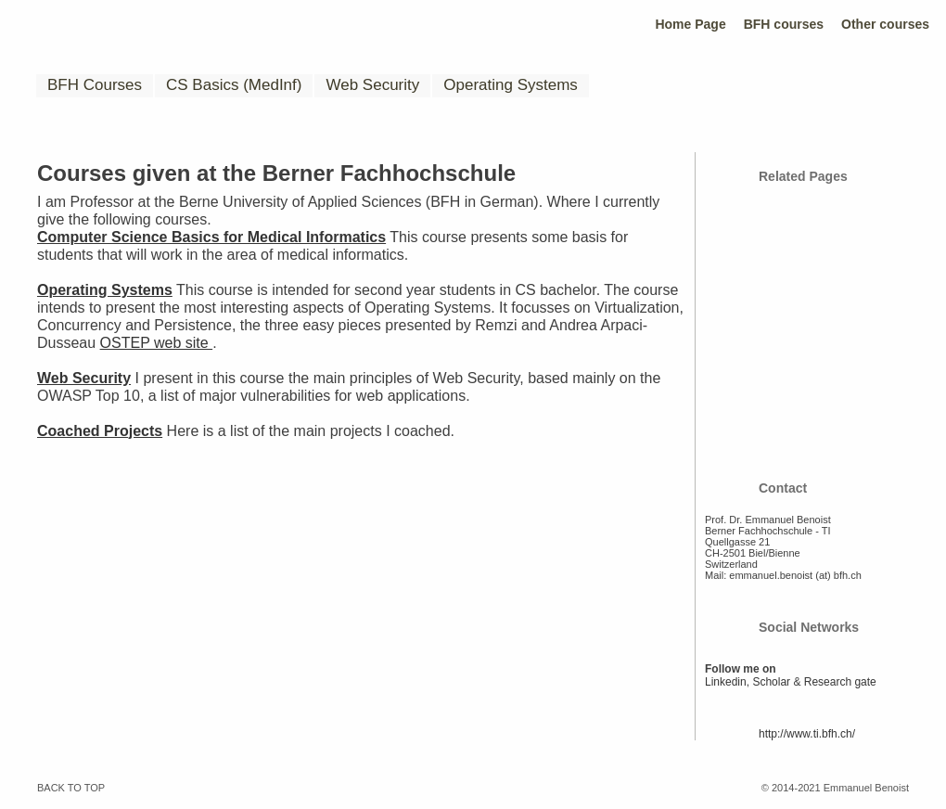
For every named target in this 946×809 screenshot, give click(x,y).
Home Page (690, 24)
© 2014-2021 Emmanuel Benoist (835, 787)
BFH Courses (94, 85)
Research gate (840, 681)
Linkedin (726, 681)
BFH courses (784, 24)
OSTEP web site (156, 343)
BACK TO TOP (71, 787)
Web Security (372, 85)
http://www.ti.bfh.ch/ (807, 733)
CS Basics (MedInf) (233, 85)
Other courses (885, 24)
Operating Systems (510, 85)
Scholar (771, 681)
